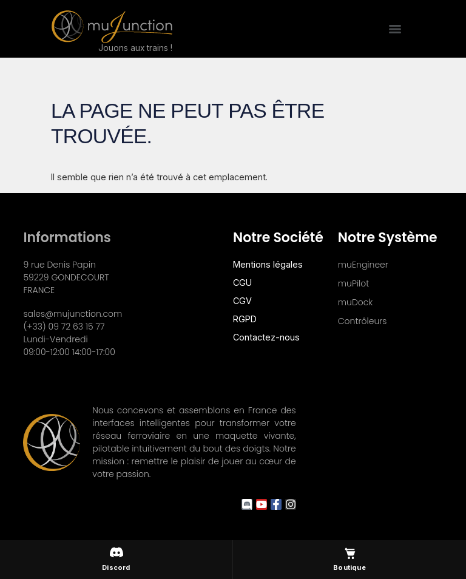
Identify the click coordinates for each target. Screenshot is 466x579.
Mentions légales (268, 264)
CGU (242, 282)
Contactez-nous (266, 337)
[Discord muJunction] (116, 559)
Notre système (387, 237)
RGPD (245, 319)
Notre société (278, 237)
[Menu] (395, 29)
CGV (242, 301)
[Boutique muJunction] (349, 559)
